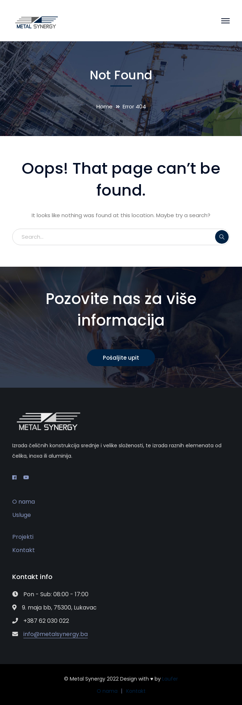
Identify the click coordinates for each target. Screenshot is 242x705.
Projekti (22, 537)
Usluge (21, 515)
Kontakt (23, 550)
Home (104, 106)
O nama (23, 502)
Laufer (170, 678)
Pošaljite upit (121, 357)
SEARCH (222, 237)
